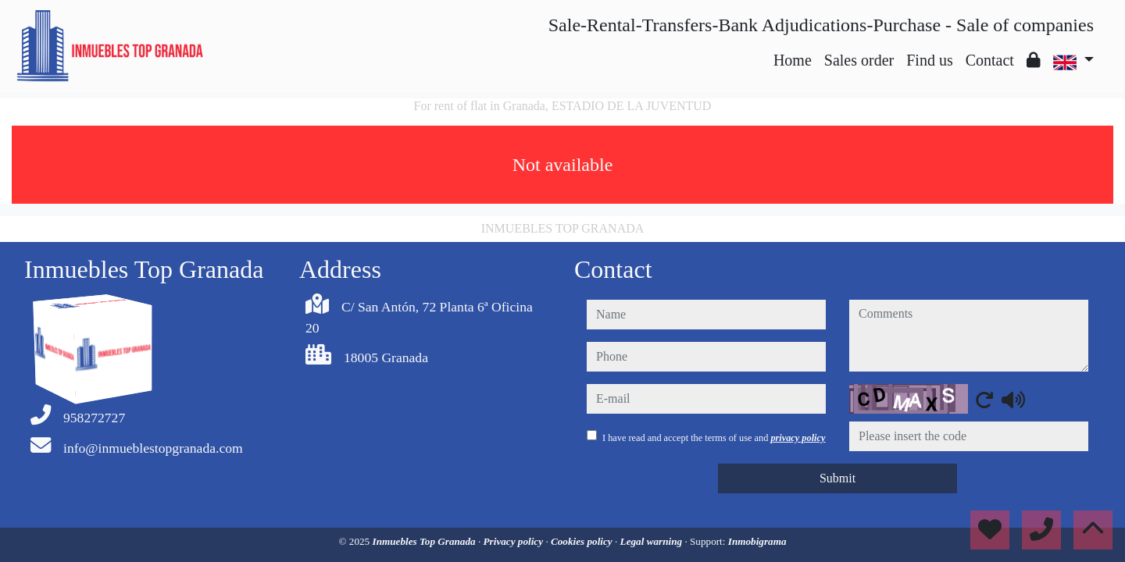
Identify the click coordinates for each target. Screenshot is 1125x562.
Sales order (859, 60)
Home (792, 60)
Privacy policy (515, 541)
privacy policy (797, 437)
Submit (837, 478)
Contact (990, 60)
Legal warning (652, 541)
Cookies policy (583, 541)
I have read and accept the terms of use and (713, 437)
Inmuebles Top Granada (425, 541)
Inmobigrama (757, 541)
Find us (929, 60)
